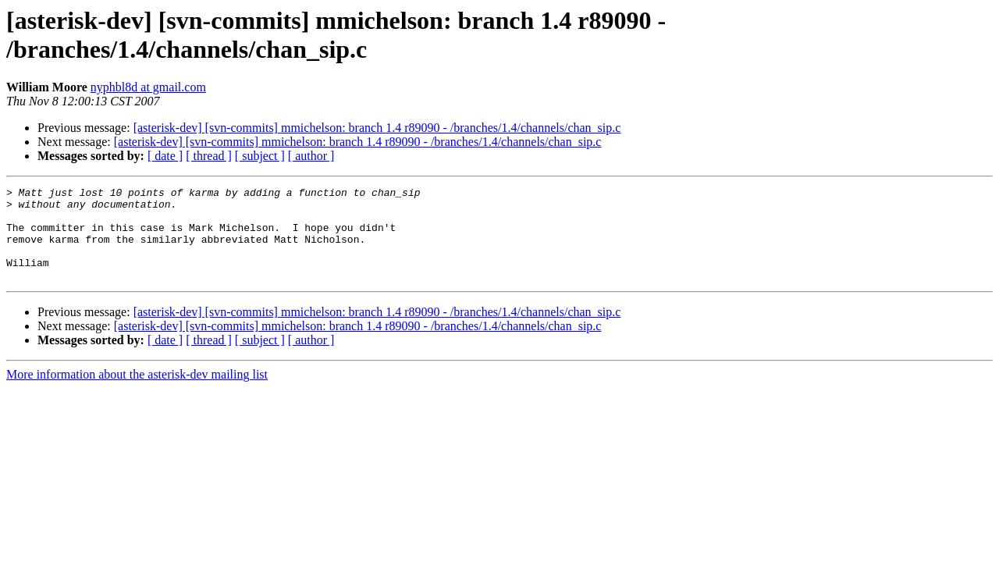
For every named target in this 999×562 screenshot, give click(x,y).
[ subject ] (260, 155)
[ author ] (311, 155)
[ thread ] (209, 155)
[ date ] (165, 155)
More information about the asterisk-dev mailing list (137, 393)
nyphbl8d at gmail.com (148, 87)
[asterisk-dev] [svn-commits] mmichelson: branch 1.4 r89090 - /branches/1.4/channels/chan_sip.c (377, 127)
